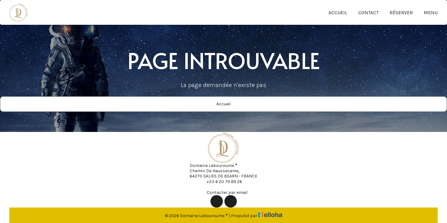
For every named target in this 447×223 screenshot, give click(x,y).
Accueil (337, 12)
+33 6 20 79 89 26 (221, 181)
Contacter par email (223, 192)
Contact (368, 12)
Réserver (401, 12)
